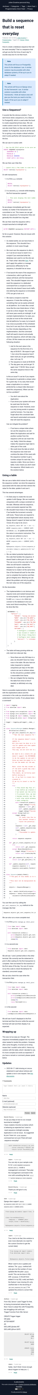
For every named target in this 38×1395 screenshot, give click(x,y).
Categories (15, 6)
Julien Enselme (21, 38)
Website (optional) (9, 1108)
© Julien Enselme (19, 1382)
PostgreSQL (5, 42)
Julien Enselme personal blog (18, 2)
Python (27, 40)
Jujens (10, 1161)
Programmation (6, 40)
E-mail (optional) (8, 1102)
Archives (6, 6)
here (26, 261)
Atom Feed (31, 6)
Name (4, 1097)
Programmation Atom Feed (15, 9)
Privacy (30, 9)
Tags (23, 6)
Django (22, 40)
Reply (11, 1155)
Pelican (25, 1392)
